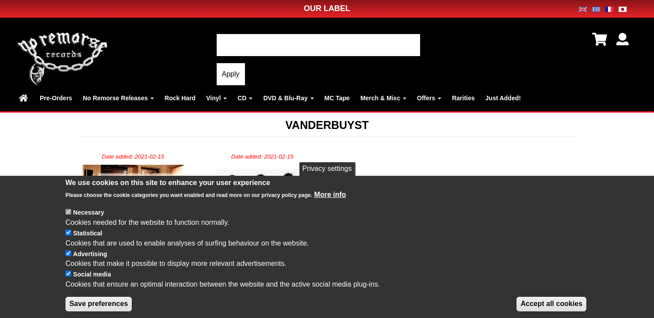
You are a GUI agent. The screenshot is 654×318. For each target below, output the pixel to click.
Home (24, 98)
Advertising (90, 263)
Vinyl (216, 98)
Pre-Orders (56, 98)
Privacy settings (327, 178)
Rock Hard (179, 98)
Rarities (463, 98)
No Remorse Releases (118, 98)
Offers (429, 98)
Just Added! (503, 98)
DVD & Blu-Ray (288, 98)
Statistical (87, 242)
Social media (92, 284)
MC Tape (337, 98)
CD (244, 98)
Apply (231, 74)
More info (330, 204)
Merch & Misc (383, 98)
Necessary (88, 222)
